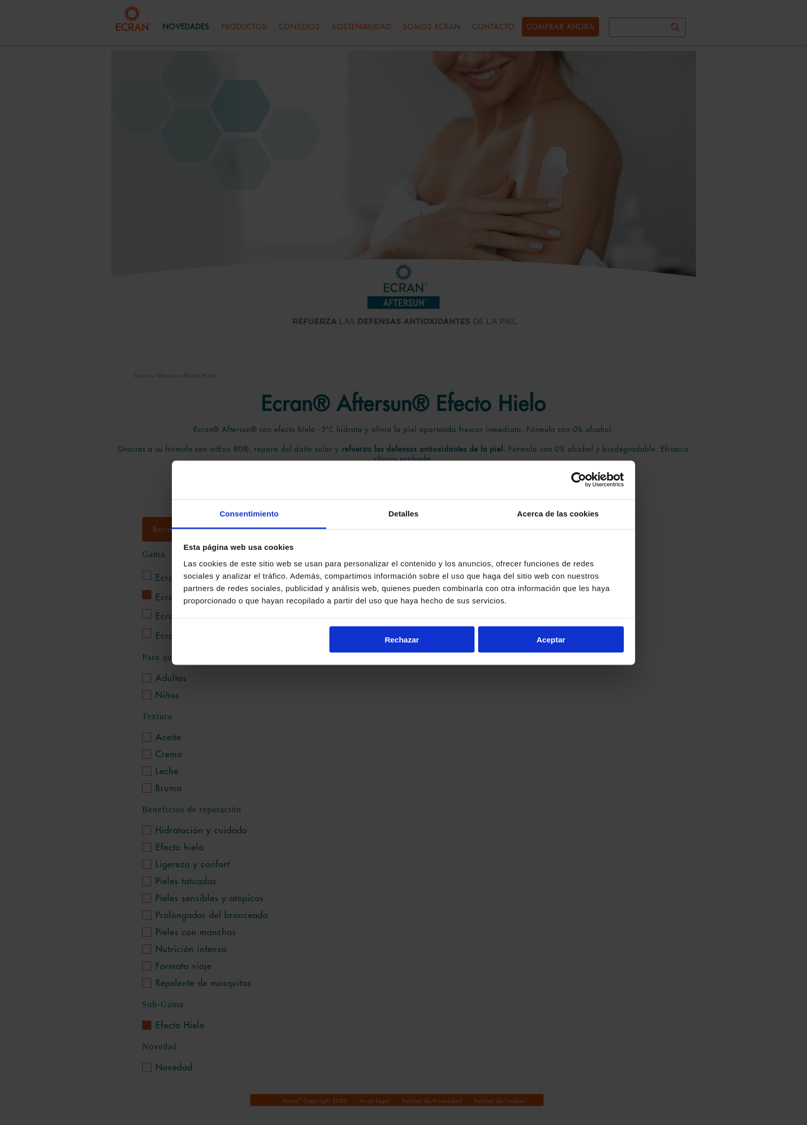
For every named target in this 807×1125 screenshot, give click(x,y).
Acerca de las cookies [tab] (558, 513)
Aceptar (551, 639)
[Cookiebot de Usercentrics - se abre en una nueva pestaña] (579, 480)
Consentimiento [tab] (249, 513)
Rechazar (401, 639)
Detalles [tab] (403, 513)
